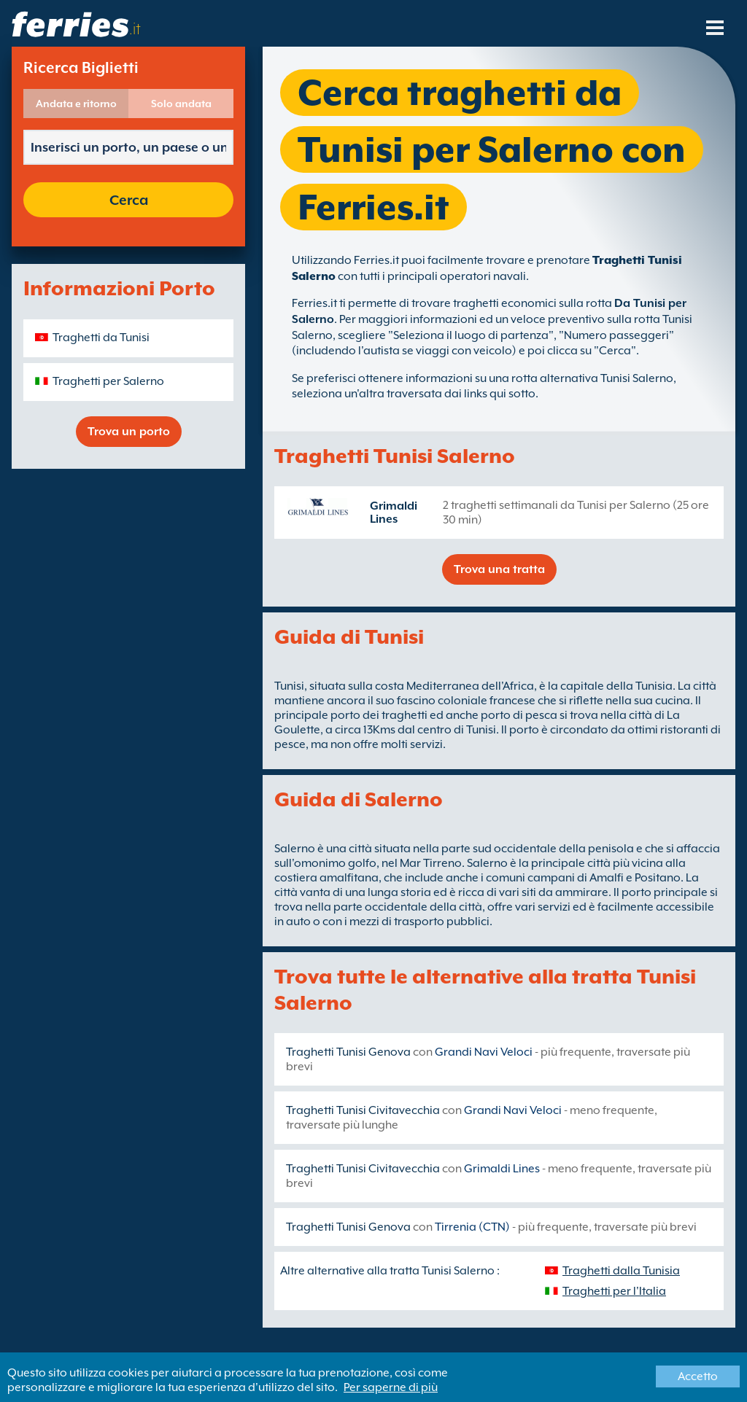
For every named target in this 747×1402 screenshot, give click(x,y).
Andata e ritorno (76, 103)
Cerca (128, 200)
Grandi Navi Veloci (484, 1052)
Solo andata (181, 103)
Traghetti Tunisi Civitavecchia (363, 1110)
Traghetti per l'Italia (614, 1291)
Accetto (698, 1376)
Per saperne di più (391, 1387)
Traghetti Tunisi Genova (348, 1052)
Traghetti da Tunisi (101, 337)
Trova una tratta (499, 569)
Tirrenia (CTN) (472, 1227)
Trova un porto (129, 431)
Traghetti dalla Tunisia (621, 1270)
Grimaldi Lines (393, 512)
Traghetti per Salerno (108, 381)
